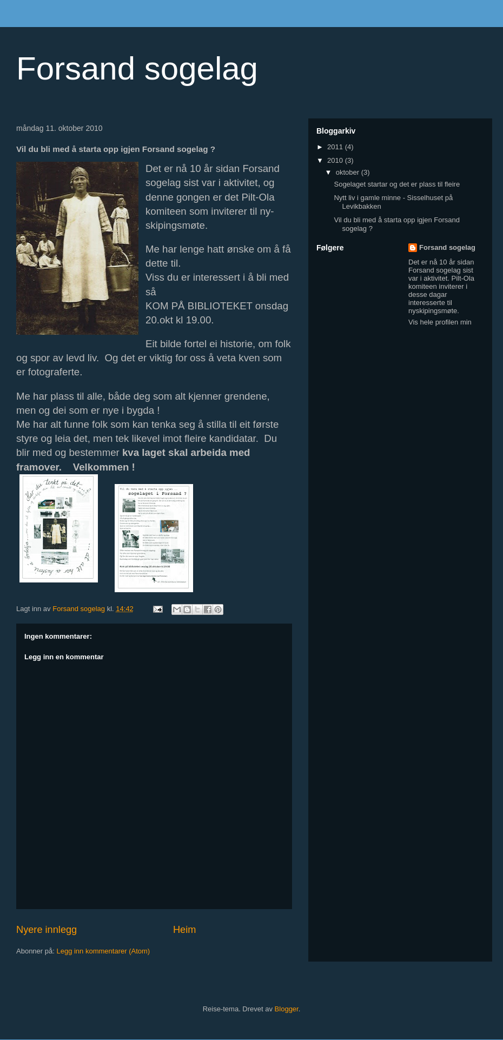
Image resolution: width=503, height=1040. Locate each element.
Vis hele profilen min (440, 322)
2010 (336, 160)
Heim (184, 929)
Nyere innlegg (46, 929)
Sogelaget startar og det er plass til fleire (397, 184)
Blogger (287, 1009)
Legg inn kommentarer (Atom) (103, 951)
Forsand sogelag (137, 68)
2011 (336, 147)
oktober (348, 172)
